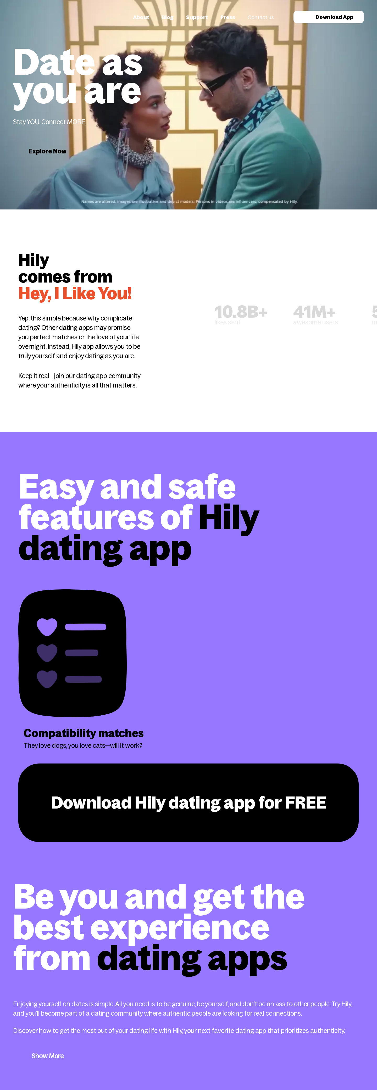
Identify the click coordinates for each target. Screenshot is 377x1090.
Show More (48, 1056)
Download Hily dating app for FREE (188, 802)
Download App (328, 17)
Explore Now (47, 151)
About (141, 17)
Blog (168, 17)
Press (227, 17)
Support (197, 17)
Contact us (261, 17)
